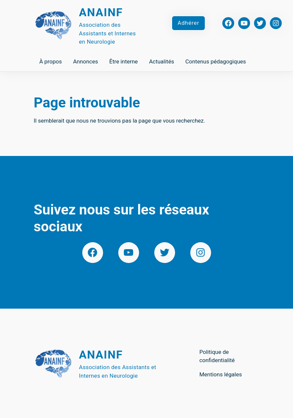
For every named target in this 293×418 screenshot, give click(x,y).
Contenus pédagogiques (215, 61)
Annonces (85, 61)
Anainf (101, 12)
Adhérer (188, 22)
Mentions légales (220, 374)
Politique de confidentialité (217, 356)
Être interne (123, 61)
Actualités (161, 61)
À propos (50, 61)
